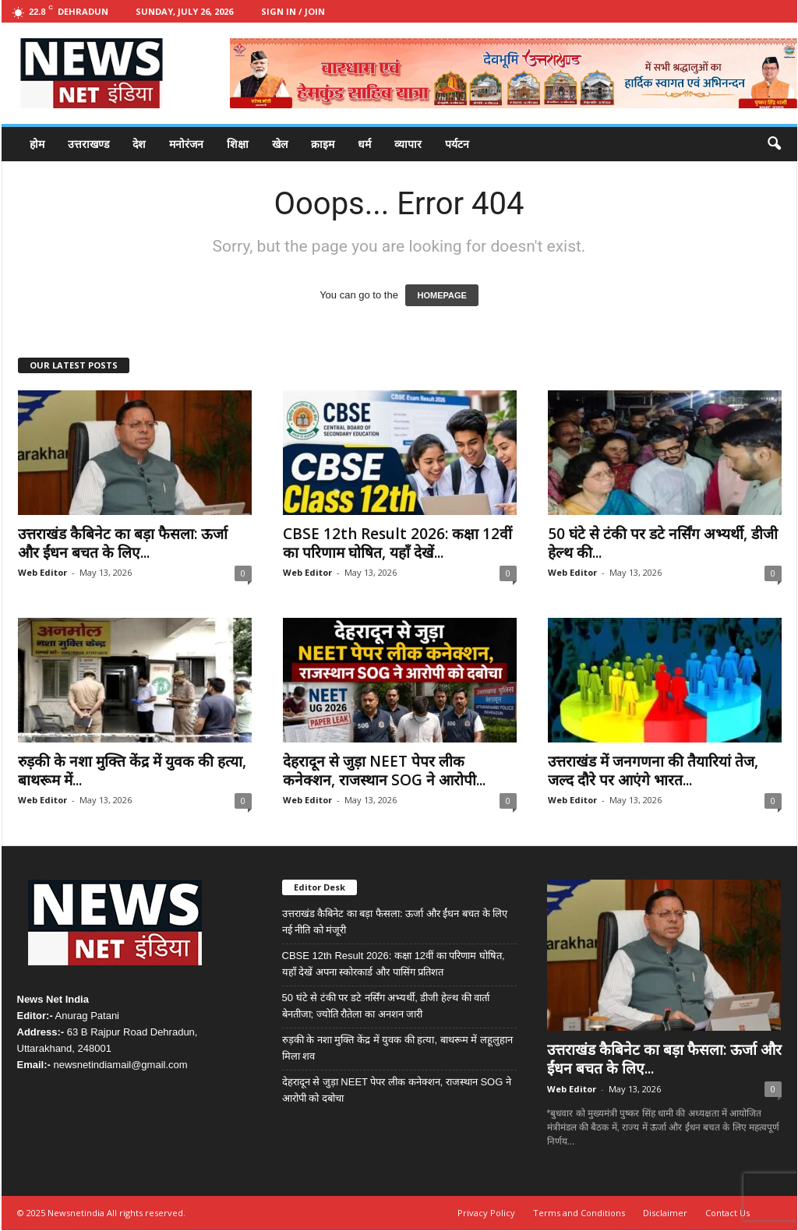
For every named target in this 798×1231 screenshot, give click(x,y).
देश (139, 143)
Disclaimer (665, 1213)
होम (37, 143)
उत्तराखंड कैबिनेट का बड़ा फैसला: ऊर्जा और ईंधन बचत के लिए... (123, 543)
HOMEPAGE (441, 295)
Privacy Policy (486, 1213)
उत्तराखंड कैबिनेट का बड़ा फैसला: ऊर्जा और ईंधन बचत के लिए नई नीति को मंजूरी (395, 922)
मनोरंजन (186, 143)
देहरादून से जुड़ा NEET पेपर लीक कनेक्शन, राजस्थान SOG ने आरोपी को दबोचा (396, 1090)
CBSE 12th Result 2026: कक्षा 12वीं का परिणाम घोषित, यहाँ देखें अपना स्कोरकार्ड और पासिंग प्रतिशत (393, 964)
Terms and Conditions (579, 1213)
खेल (280, 143)
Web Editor (42, 572)
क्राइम (322, 143)
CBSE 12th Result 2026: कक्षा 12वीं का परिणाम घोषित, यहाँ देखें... (397, 543)
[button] (774, 144)
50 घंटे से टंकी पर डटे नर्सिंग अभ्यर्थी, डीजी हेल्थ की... (663, 543)
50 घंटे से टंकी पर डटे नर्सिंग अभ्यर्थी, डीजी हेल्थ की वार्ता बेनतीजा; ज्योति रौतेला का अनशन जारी (386, 1006)
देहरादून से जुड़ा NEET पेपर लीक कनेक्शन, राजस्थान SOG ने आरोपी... (384, 770)
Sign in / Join (293, 11)
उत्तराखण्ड (88, 143)
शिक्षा (238, 143)
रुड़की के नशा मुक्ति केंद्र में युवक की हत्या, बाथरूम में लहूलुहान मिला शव (397, 1048)
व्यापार (408, 143)
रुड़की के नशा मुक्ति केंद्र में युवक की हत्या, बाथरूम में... (132, 770)
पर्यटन (457, 143)
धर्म (364, 143)
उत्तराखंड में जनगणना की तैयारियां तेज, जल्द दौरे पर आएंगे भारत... (653, 770)
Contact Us (727, 1213)
